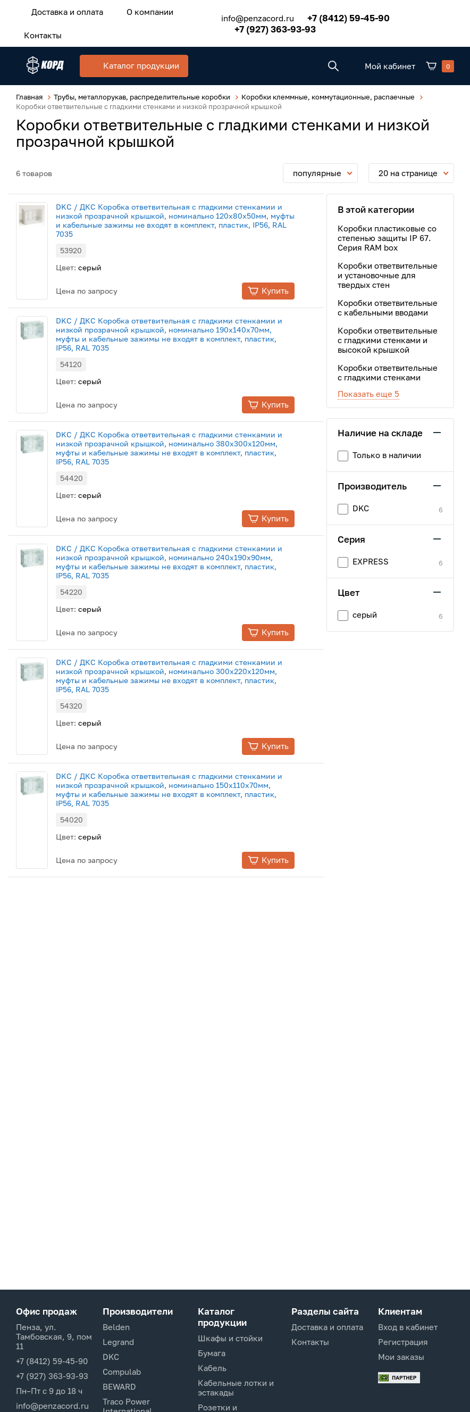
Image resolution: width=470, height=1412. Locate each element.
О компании (134, 10)
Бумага (211, 1353)
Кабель (212, 1368)
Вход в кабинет (408, 1327)
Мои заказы (401, 1356)
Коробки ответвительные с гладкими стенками (388, 370)
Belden (116, 1327)
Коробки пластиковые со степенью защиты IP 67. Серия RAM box (387, 236)
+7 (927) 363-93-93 (259, 25)
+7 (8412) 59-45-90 (332, 14)
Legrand (118, 1342)
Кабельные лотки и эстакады (236, 1387)
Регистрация (403, 1342)
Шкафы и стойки (230, 1338)
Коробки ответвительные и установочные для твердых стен (388, 273)
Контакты (37, 30)
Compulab (122, 1371)
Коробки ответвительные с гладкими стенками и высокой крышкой (388, 338)
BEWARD (119, 1386)
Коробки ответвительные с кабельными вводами (388, 305)
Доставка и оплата (62, 10)
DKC (111, 1356)
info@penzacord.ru (241, 15)
